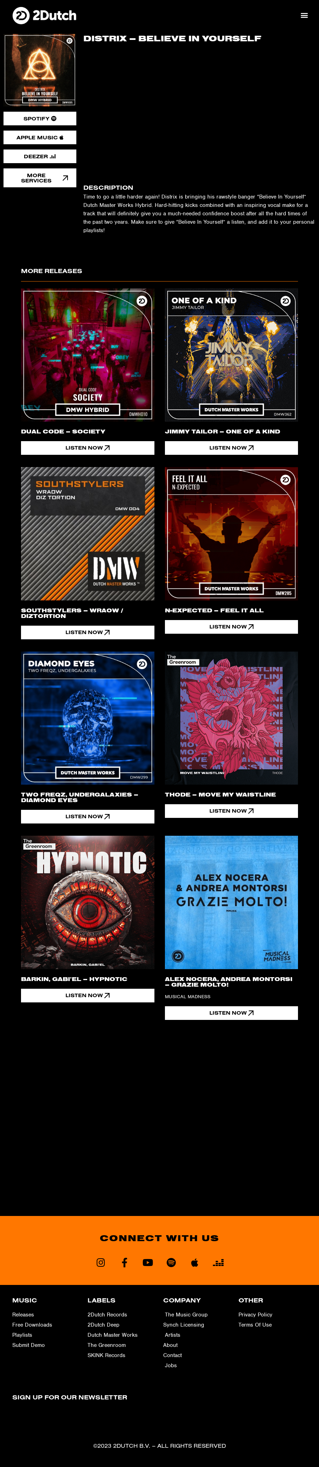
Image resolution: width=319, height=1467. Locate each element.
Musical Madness (187, 997)
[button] (304, 15)
